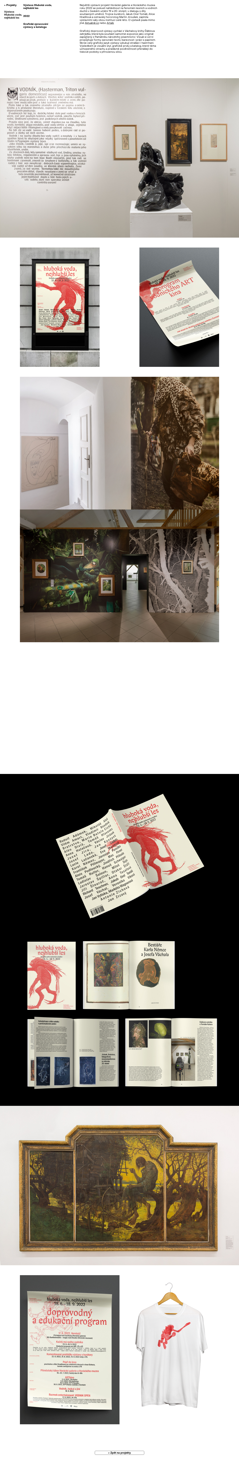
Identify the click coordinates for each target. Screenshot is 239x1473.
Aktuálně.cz (92, 23)
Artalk (110, 23)
